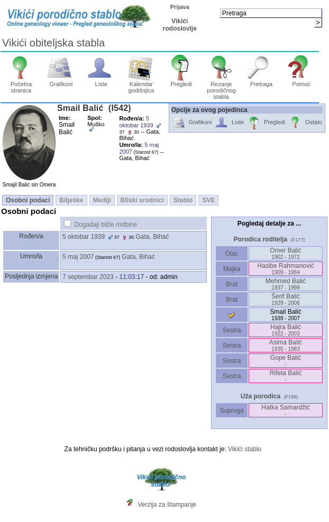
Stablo (183, 200)
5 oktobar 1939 (83, 236)
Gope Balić (285, 360)
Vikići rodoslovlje (180, 24)
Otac (231, 253)
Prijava (179, 7)
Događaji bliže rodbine (105, 224)
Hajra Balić (285, 330)
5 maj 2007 (78, 256)
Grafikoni (61, 81)
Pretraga (261, 81)
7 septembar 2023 (88, 277)
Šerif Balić (285, 299)
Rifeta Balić (286, 376)
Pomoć (301, 81)
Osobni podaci (28, 200)
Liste (101, 81)
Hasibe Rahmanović (285, 268)
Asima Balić (286, 345)
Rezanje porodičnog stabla (221, 88)
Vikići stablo (244, 449)
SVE (208, 200)
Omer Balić (285, 253)
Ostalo (305, 122)
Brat (231, 284)
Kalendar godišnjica (141, 85)
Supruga (231, 410)
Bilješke (71, 200)
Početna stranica (21, 85)
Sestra (232, 330)
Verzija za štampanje (167, 504)
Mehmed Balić (286, 284)
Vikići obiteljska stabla (53, 43)
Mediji (102, 200)
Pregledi (181, 81)
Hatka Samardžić (285, 410)
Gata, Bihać (152, 236)
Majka (232, 269)
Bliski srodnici (142, 200)
